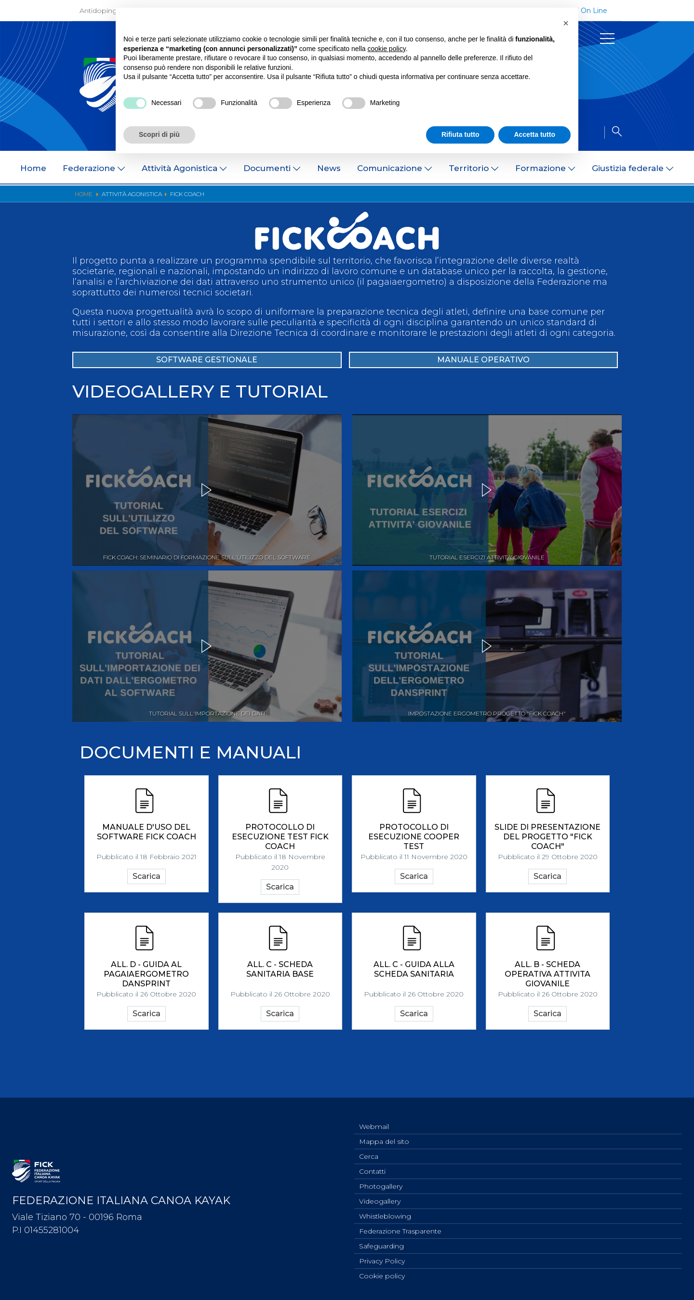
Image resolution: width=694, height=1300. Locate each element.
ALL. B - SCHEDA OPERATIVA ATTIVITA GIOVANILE (547, 1014)
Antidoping (98, 10)
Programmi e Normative (98, 199)
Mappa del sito (384, 1132)
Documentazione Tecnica (313, 199)
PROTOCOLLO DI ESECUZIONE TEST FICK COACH (280, 872)
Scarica (146, 914)
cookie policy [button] (387, 49)
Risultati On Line (397, 199)
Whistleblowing (385, 1211)
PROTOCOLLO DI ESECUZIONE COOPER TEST (413, 872)
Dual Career (617, 199)
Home (33, 168)
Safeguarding (381, 1243)
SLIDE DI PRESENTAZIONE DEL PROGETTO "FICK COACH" (547, 872)
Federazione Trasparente (400, 1227)
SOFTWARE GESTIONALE (207, 393)
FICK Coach (505, 199)
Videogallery (379, 1196)
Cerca (368, 1148)
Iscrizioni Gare (561, 199)
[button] (566, 23)
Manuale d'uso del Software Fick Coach (146, 867)
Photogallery (380, 1180)
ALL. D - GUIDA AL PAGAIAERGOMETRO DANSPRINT (146, 1014)
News (329, 168)
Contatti (372, 1164)
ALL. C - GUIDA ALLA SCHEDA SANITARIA (414, 1009)
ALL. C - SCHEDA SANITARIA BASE (280, 1009)
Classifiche (456, 199)
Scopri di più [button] (159, 134)
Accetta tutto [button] (534, 134)
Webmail (374, 1116)
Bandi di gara (174, 199)
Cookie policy (382, 1275)
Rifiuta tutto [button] (460, 134)
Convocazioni (232, 199)
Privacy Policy (382, 1259)
